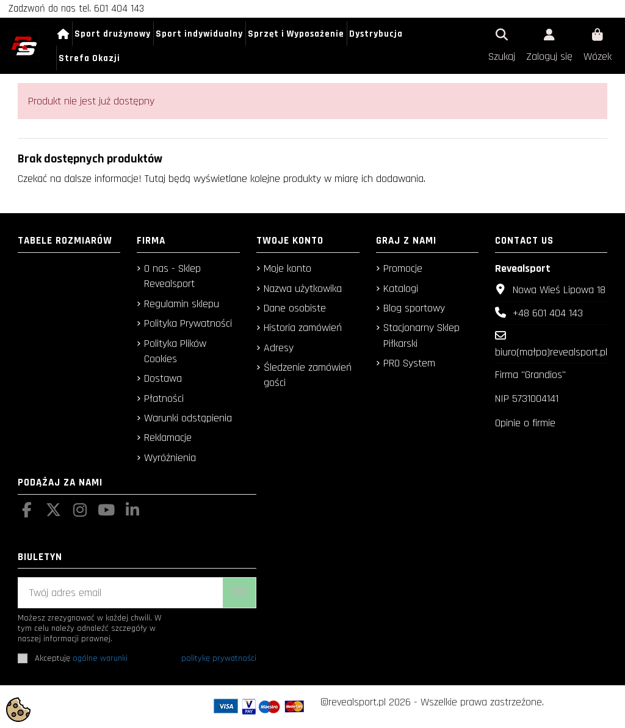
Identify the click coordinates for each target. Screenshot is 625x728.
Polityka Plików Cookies (175, 351)
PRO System (409, 363)
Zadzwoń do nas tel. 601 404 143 (76, 8)
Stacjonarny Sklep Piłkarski (421, 335)
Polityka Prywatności (188, 323)
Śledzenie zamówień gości (308, 375)
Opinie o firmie (525, 423)
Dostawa (163, 378)
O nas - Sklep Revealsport (172, 276)
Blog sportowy (414, 308)
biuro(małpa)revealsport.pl (551, 352)
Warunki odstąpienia (188, 418)
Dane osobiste (295, 308)
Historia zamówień (303, 328)
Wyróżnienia (170, 458)
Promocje (402, 268)
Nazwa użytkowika (303, 289)
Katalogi (400, 289)
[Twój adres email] (120, 593)
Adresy (279, 348)
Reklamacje (168, 438)
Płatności (164, 398)
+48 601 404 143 (548, 313)
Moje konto (287, 268)
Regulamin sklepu (181, 304)
